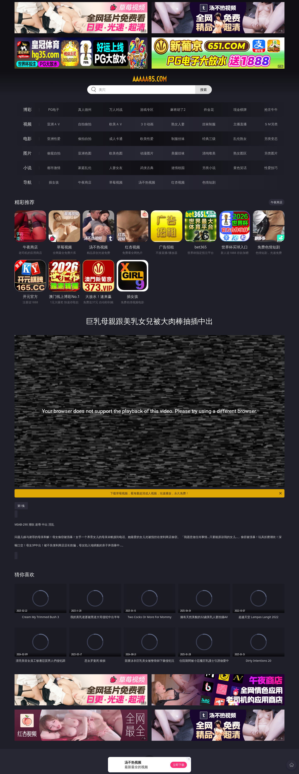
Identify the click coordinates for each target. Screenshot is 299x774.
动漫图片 (146, 153)
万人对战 (116, 109)
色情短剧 (209, 182)
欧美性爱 (146, 138)
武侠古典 (146, 167)
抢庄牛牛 (271, 109)
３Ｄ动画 (146, 124)
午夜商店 (84, 182)
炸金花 (209, 109)
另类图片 (271, 153)
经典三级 (209, 138)
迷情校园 (178, 167)
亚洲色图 (84, 153)
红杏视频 (178, 182)
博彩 (27, 109)
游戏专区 (146, 109)
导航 (27, 182)
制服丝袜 (178, 138)
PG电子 (53, 109)
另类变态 (271, 138)
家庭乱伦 (84, 167)
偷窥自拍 (53, 153)
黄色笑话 (240, 167)
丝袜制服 (209, 124)
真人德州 (84, 109)
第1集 (21, 506)
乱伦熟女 (240, 138)
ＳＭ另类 (271, 124)
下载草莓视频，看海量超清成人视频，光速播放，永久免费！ (196, 493)
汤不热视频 (146, 182)
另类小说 (209, 167)
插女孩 (54, 182)
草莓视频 (116, 182)
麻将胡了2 (177, 109)
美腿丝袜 (178, 153)
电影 (27, 138)
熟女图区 (240, 153)
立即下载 (178, 765)
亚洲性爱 (53, 138)
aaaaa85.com (149, 79)
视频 (27, 124)
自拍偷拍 (84, 124)
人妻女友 (116, 167)
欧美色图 (116, 153)
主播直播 (240, 124)
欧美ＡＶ (116, 124)
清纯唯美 (209, 153)
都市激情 (53, 167)
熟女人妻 (178, 124)
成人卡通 (116, 138)
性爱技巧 (271, 167)
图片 (27, 153)
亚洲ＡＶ (53, 124)
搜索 (203, 89)
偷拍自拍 (84, 138)
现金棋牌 (240, 109)
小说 (27, 167)
